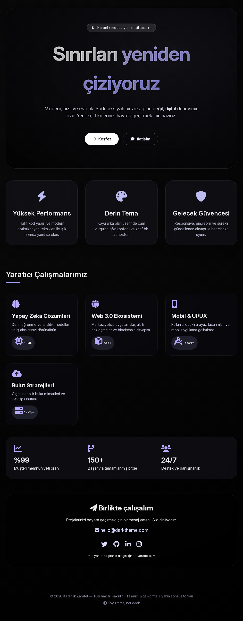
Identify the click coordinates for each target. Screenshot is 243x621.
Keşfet (101, 139)
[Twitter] (104, 544)
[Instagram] (139, 544)
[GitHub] (116, 544)
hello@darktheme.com (121, 530)
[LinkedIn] (128, 544)
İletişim (140, 139)
